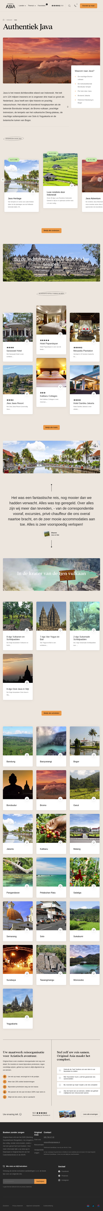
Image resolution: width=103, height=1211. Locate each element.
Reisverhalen (39, 1145)
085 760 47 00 (49, 1137)
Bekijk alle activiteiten (51, 713)
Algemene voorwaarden (33, 1205)
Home (3, 19)
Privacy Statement (17, 1205)
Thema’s (31, 6)
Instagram (63, 1180)
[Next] (100, 179)
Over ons (37, 1139)
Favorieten (43, 5)
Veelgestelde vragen (39, 1151)
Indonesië (9, 20)
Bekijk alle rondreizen (51, 230)
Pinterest (63, 1176)
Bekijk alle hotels (51, 427)
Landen (21, 6)
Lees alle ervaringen (90, 1114)
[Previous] (3, 179)
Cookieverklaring (48, 1205)
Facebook (63, 1171)
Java (15, 20)
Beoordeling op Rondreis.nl (41, 1115)
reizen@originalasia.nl (52, 1142)
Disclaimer (6, 1205)
